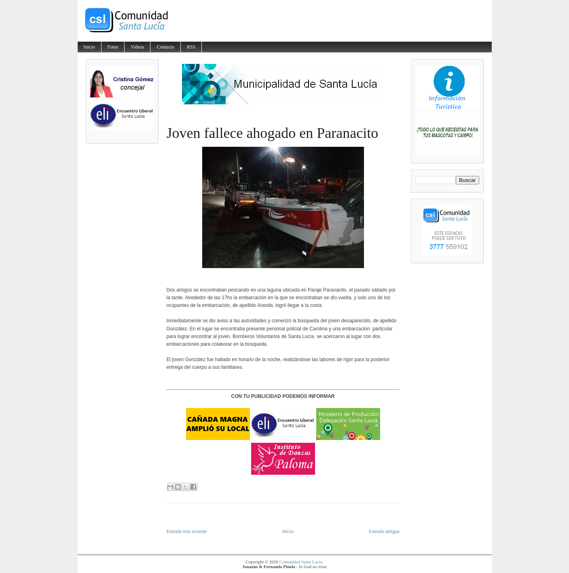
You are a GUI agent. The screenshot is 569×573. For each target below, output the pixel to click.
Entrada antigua (384, 531)
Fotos (113, 47)
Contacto (165, 47)
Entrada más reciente (187, 531)
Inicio (89, 47)
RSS (191, 47)
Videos (137, 47)
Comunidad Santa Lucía (300, 561)
